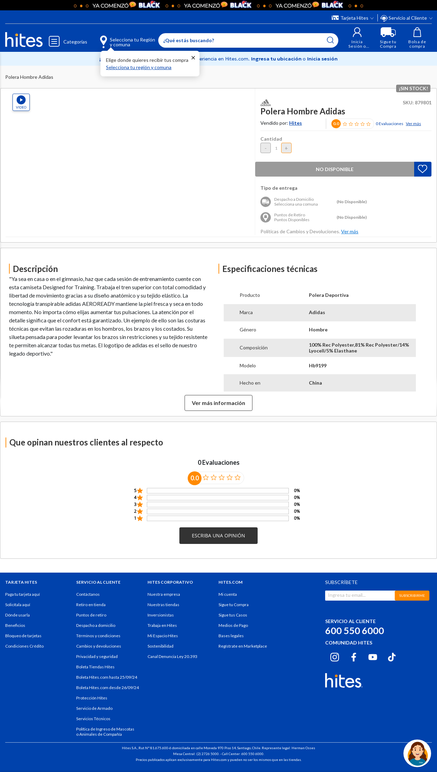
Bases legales (231, 635)
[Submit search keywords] (330, 40)
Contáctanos (88, 594)
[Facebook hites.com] (353, 656)
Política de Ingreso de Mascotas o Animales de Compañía (105, 731)
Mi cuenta (227, 594)
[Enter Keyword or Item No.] (248, 40)
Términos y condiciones (98, 635)
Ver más (413, 123)
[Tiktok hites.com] (391, 656)
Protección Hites (91, 697)
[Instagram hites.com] (334, 656)
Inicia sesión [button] (322, 59)
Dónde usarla (17, 615)
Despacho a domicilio (95, 625)
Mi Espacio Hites (163, 635)
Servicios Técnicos (93, 718)
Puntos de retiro (91, 615)
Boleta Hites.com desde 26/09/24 (107, 687)
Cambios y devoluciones (98, 646)
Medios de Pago (233, 625)
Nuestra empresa (164, 594)
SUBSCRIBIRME (412, 595)
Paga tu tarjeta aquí (22, 594)
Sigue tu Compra (233, 604)
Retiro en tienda (91, 604)
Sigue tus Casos (232, 615)
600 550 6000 (354, 630)
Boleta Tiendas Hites (95, 666)
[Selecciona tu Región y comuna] (117, 38)
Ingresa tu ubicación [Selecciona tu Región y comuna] (277, 59)
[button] (357, 37)
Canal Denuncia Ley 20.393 (172, 656)
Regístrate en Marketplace (242, 646)
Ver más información (218, 402)
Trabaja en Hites (162, 625)
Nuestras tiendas (163, 604)
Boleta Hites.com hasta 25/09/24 (106, 677)
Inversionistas (161, 615)
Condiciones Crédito (24, 646)
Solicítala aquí (17, 604)
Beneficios (15, 625)
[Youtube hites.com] (372, 656)
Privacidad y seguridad (97, 656)
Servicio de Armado (94, 708)
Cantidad (271, 139)
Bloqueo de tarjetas (23, 635)
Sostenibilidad (160, 646)
